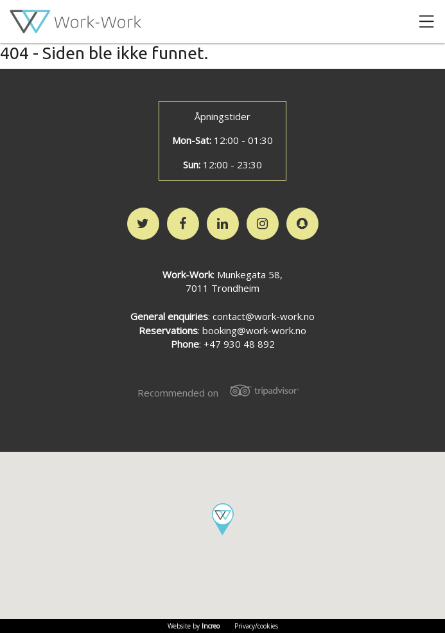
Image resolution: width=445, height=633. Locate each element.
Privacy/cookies (256, 625)
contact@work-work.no (264, 316)
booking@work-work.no (254, 330)
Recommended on (222, 391)
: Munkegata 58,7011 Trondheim (222, 281)
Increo (211, 625)
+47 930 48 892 (239, 343)
